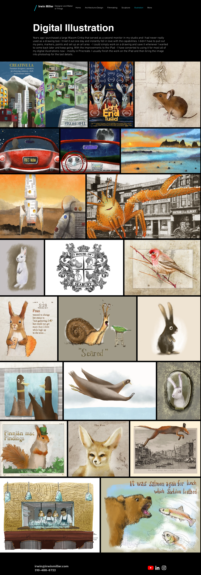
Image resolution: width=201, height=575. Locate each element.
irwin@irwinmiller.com (52, 566)
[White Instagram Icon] (164, 568)
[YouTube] (151, 568)
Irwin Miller (45, 6)
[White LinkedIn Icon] (157, 568)
